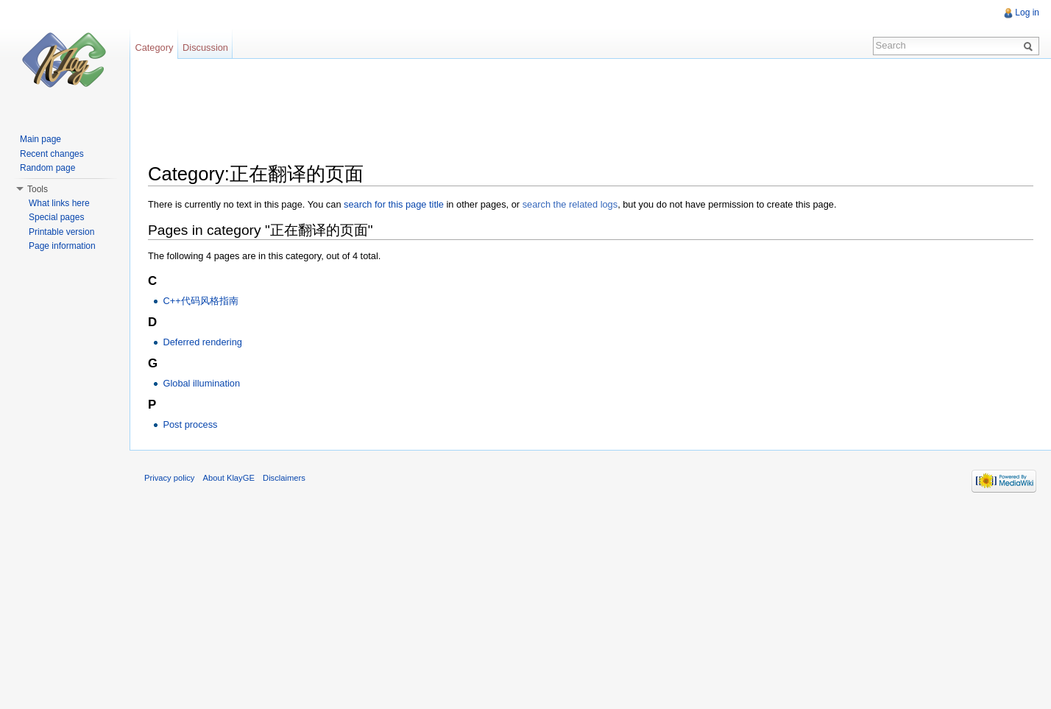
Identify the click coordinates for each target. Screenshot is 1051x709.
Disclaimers (284, 477)
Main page (40, 139)
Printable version (61, 232)
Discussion (205, 47)
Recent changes (52, 154)
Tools (37, 189)
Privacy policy (169, 477)
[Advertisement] (416, 107)
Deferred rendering (202, 342)
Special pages (56, 217)
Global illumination (201, 383)
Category (154, 47)
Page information (62, 246)
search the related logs (570, 204)
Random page (47, 168)
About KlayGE (229, 477)
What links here (59, 203)
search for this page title (394, 204)
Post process (190, 424)
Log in (1027, 12)
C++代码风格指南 (200, 300)
